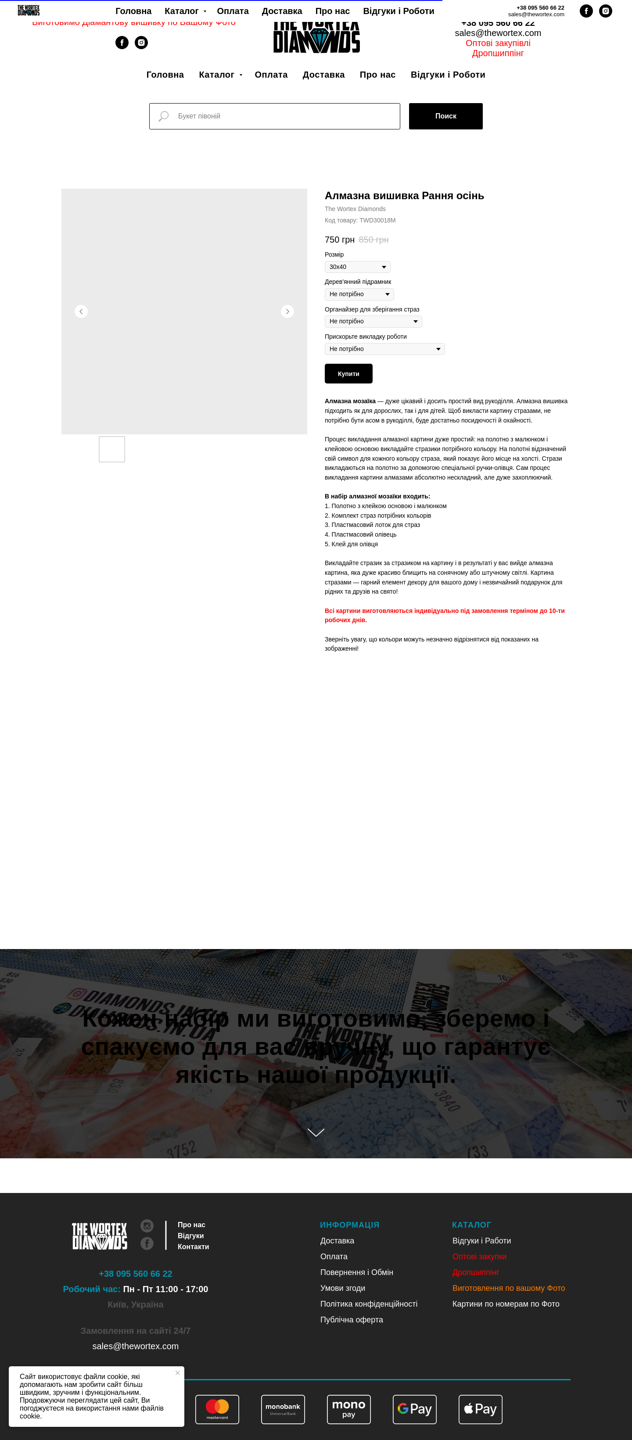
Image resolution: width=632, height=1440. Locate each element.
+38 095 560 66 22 (498, 23)
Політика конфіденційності (368, 1304)
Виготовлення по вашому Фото (508, 1288)
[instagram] (141, 46)
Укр (486, 13)
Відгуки (191, 1235)
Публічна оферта (351, 1319)
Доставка (324, 74)
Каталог (218, 74)
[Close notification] (177, 1372)
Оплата (271, 74)
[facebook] (122, 46)
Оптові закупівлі (498, 43)
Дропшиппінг (498, 53)
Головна (165, 74)
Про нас (378, 74)
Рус (509, 13)
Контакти (193, 1246)
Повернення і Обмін (356, 1272)
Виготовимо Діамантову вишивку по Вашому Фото (134, 22)
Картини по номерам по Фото (506, 1304)
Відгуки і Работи (481, 1240)
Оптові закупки (479, 1256)
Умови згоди (342, 1288)
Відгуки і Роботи (448, 74)
